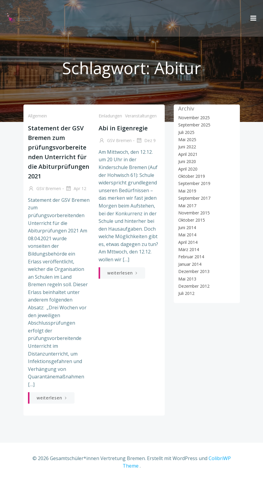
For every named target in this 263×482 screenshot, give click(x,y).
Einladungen (110, 116)
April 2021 (187, 154)
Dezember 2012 (193, 286)
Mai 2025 (187, 139)
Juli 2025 (186, 132)
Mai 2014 (187, 235)
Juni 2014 (187, 227)
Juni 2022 (187, 147)
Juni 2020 (187, 161)
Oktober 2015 (191, 220)
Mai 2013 (187, 279)
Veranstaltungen (141, 116)
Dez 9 (146, 141)
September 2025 (194, 125)
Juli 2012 (186, 293)
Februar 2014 (191, 256)
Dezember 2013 (193, 271)
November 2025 (194, 117)
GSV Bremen (44, 189)
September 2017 (194, 198)
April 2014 (187, 242)
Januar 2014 (189, 264)
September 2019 (194, 183)
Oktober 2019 (191, 176)
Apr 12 (75, 189)
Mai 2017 (187, 205)
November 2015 (194, 213)
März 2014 (188, 249)
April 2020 (187, 169)
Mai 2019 (187, 191)
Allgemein (37, 116)
